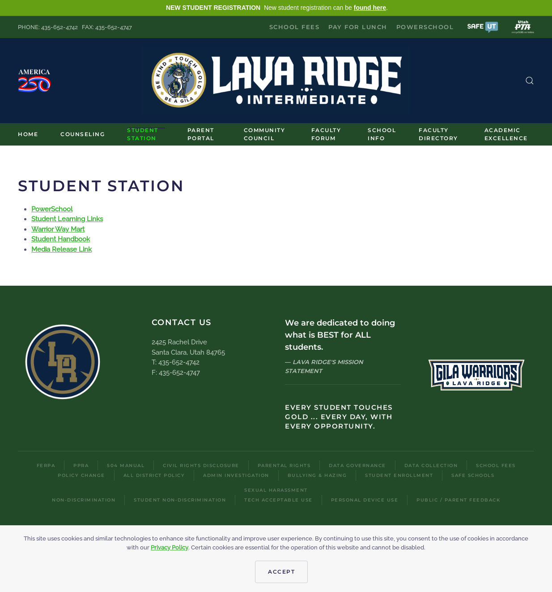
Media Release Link (61, 249)
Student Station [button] (142, 134)
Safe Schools (472, 475)
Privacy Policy (169, 547)
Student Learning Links (67, 219)
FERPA (46, 465)
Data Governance (357, 465)
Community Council (264, 134)
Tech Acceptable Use (278, 500)
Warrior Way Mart (58, 229)
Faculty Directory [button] (438, 134)
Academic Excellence (506, 134)
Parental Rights (284, 465)
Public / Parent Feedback (458, 500)
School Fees (294, 26)
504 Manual (125, 465)
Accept (281, 571)
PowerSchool (425, 26)
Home (28, 134)
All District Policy (154, 475)
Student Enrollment (399, 475)
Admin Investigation (236, 475)
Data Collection (431, 465)
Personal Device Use (365, 500)
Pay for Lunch (357, 26)
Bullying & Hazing (317, 475)
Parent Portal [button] (200, 134)
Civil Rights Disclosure (201, 465)
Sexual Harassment (276, 490)
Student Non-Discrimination (180, 500)
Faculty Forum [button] (326, 134)
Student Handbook (60, 239)
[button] (482, 26)
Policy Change (81, 475)
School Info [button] (382, 134)
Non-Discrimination (83, 500)
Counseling (82, 134)
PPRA (81, 465)
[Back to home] (276, 80)
